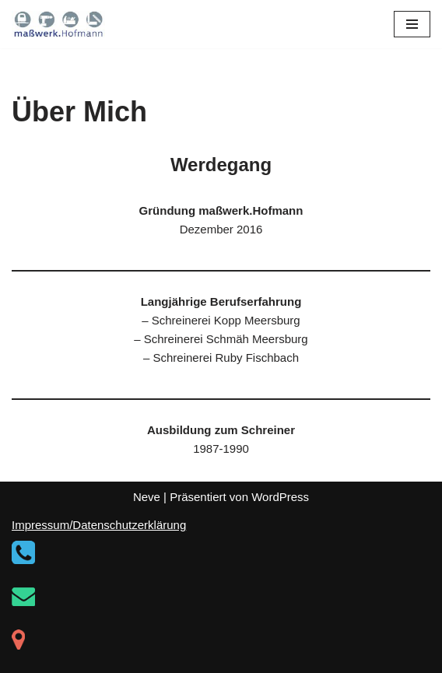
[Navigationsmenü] (412, 24)
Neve (146, 496)
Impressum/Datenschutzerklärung (99, 524)
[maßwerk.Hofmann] (58, 24)
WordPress (280, 496)
